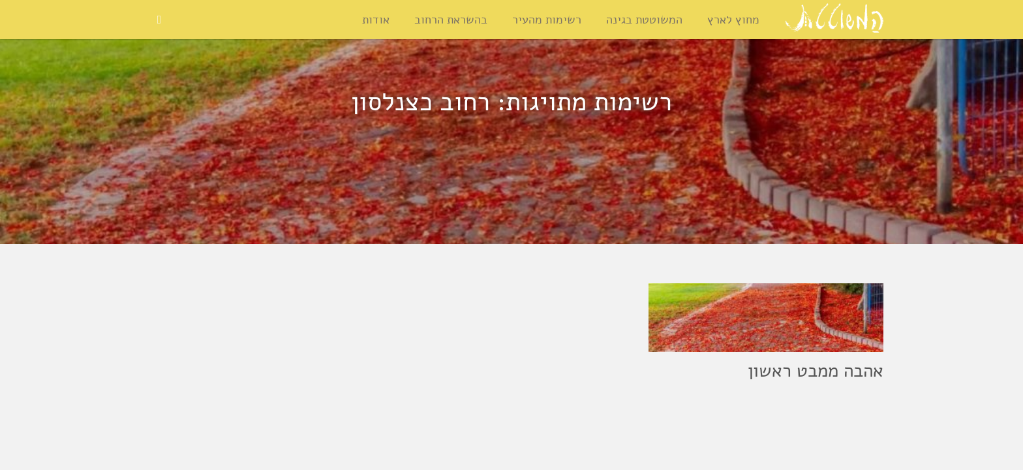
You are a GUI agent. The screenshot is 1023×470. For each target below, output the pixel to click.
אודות (375, 19)
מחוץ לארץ (733, 19)
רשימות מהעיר (546, 19)
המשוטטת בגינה (644, 19)
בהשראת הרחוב (450, 19)
